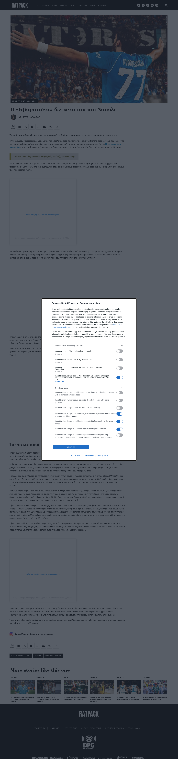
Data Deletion (75, 456)
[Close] (131, 303)
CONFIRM (71, 447)
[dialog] (89, 379)
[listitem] (89, 345)
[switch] (119, 351)
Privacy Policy (103, 456)
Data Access (89, 456)
